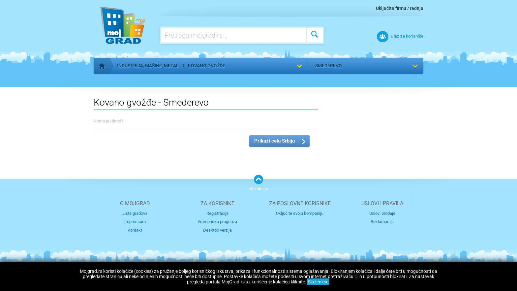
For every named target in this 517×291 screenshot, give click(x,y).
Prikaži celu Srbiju (274, 141)
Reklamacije (382, 221)
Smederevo (328, 65)
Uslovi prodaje (382, 213)
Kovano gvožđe (206, 65)
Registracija (217, 213)
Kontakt (135, 230)
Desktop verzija (217, 230)
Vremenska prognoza (217, 221)
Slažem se (318, 281)
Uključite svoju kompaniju (299, 213)
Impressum (135, 221)
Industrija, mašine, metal (148, 65)
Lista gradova (134, 213)
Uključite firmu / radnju (399, 8)
